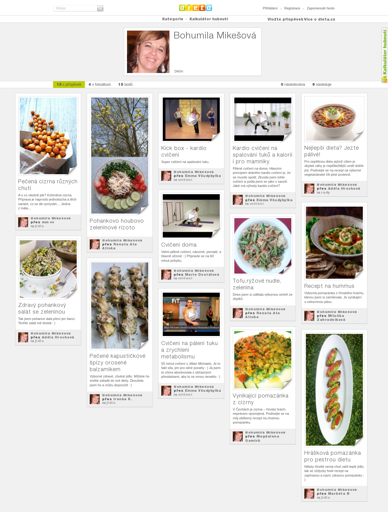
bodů (125, 84)
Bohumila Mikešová (51, 218)
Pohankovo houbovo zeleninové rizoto (117, 224)
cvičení (185, 180)
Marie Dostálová (202, 274)
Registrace (292, 8)
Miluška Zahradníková (331, 318)
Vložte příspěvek (285, 19)
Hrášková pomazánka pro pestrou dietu (332, 456)
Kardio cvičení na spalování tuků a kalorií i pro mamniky (263, 155)
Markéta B (339, 493)
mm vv (48, 222)
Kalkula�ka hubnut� (384, 55)
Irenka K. (122, 399)
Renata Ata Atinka (119, 246)
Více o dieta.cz (319, 19)
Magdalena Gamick (262, 438)
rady (325, 192)
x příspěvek (69, 84)
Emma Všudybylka (203, 176)
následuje (321, 84)
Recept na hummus (329, 286)
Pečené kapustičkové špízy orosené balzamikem (118, 362)
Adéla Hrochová (344, 188)
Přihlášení (270, 8)
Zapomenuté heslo (320, 8)
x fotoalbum (100, 84)
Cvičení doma (179, 244)
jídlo (39, 226)
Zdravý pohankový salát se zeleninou (42, 308)
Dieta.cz (195, 7)
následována (293, 84)
